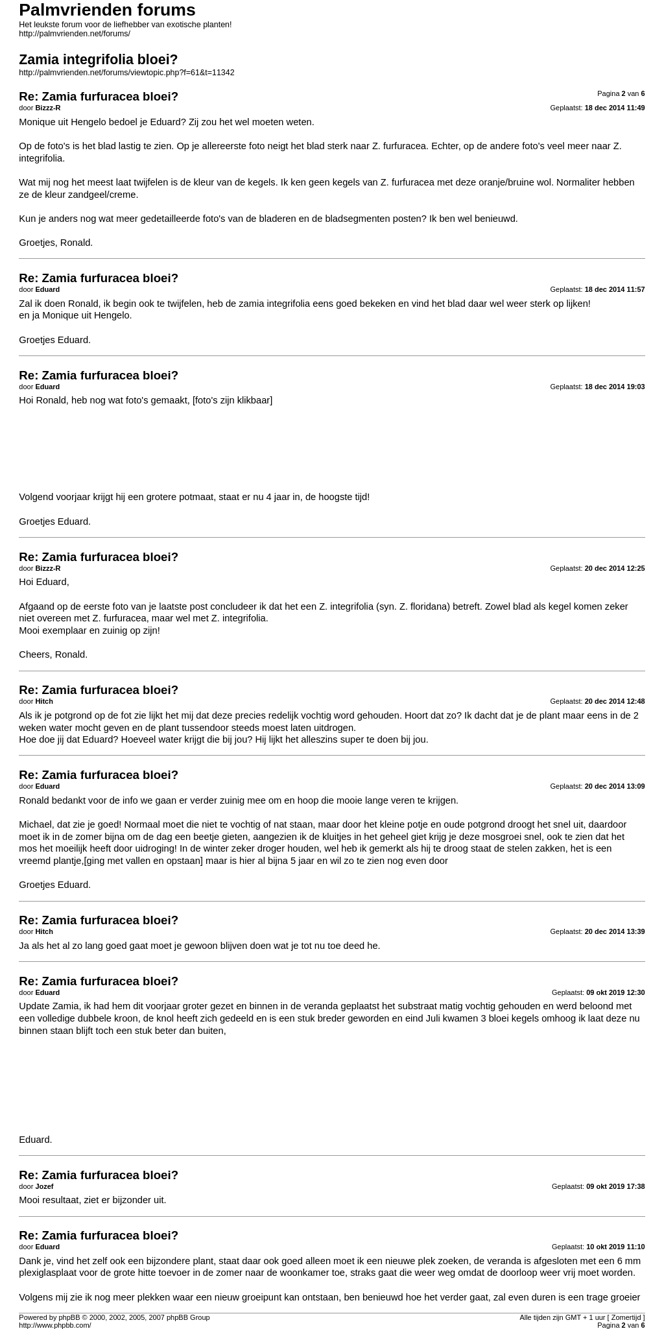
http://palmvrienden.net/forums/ (74, 33)
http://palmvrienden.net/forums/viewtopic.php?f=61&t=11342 (126, 72)
